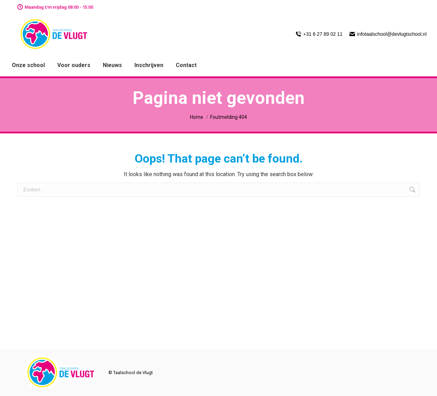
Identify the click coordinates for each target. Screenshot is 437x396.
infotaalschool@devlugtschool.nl (388, 34)
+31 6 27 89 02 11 (319, 34)
